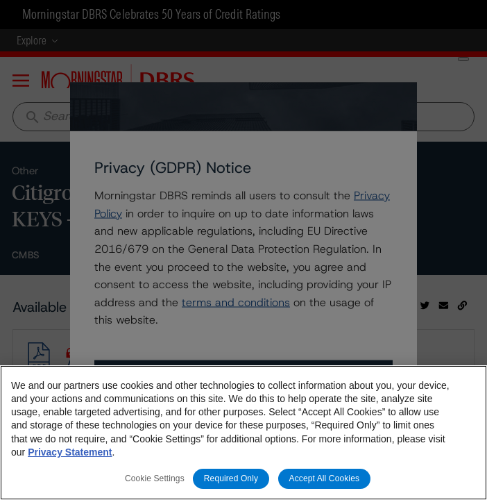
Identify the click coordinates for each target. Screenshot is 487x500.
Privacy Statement (70, 452)
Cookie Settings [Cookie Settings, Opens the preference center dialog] (155, 478)
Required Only (231, 478)
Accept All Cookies (324, 478)
